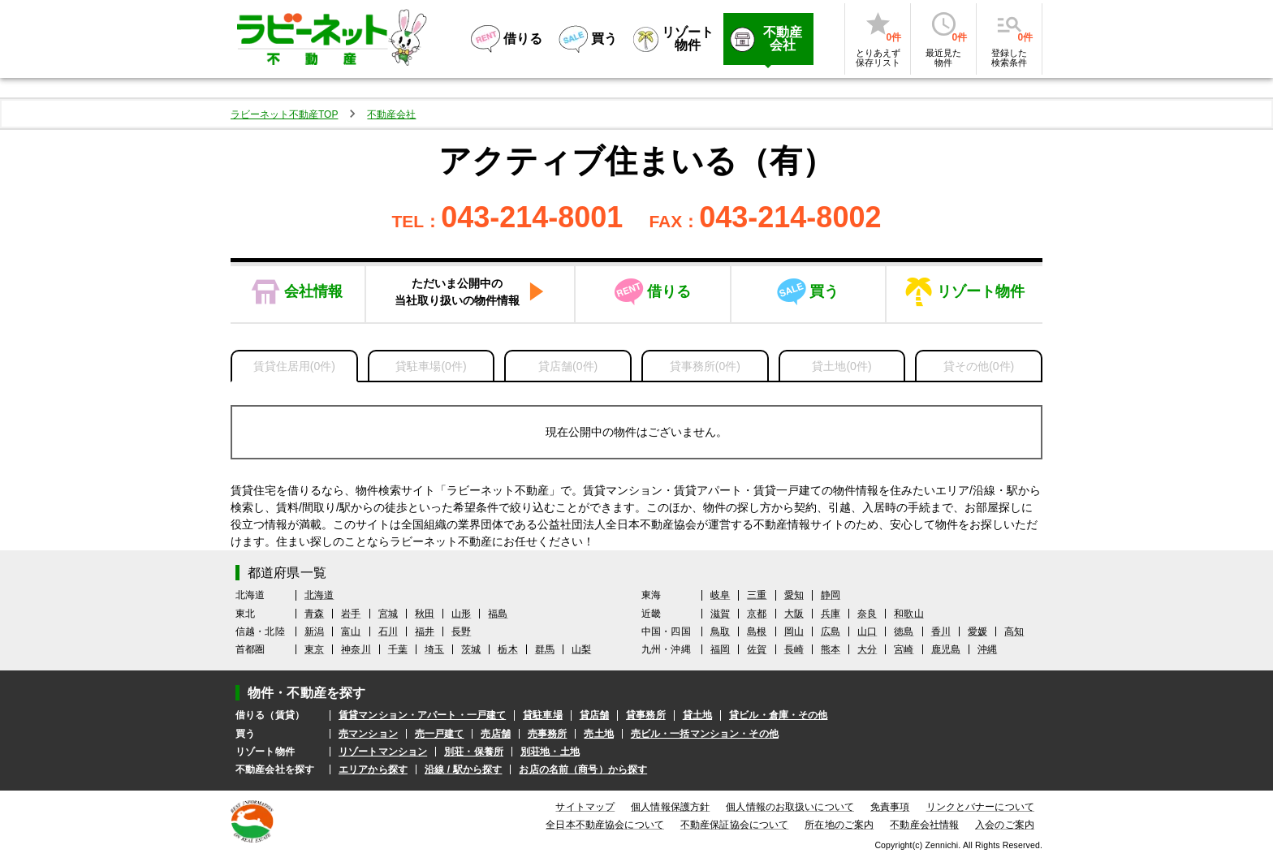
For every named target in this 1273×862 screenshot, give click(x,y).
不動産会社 (391, 114)
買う (824, 291)
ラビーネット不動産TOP (284, 114)
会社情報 (313, 291)
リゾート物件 (981, 291)
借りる (669, 291)
